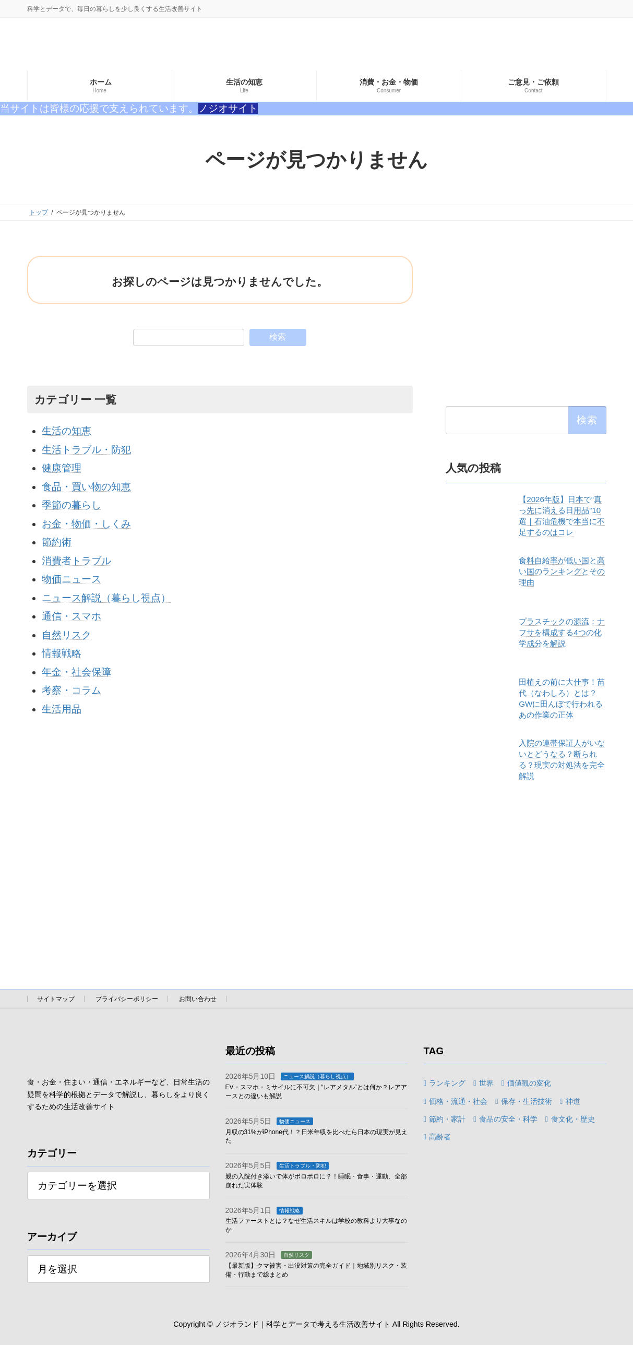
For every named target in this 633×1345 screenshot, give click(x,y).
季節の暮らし (71, 504)
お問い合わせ (198, 999)
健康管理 (61, 467)
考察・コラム (71, 690)
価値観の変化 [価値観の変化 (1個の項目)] (529, 1083)
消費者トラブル (76, 560)
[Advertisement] (526, 321)
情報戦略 (61, 653)
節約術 (56, 542)
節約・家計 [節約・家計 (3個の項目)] (447, 1119)
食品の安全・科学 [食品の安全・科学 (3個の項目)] (508, 1119)
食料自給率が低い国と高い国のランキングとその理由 (562, 571)
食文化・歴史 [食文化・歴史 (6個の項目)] (573, 1119)
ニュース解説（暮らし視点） (106, 597)
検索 (277, 336)
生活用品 (61, 709)
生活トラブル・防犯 (86, 449)
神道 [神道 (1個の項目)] (573, 1101)
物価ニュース (71, 579)
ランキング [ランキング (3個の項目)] (447, 1083)
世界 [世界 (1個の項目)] (486, 1083)
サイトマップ (56, 999)
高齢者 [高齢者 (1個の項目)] (440, 1137)
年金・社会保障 (76, 671)
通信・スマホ (71, 616)
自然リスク (66, 634)
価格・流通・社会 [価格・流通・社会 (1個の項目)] (458, 1101)
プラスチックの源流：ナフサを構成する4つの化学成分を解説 (562, 632)
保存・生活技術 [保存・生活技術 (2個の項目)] (526, 1101)
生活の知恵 (66, 430)
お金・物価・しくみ (86, 523)
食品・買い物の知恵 (86, 486)
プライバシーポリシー (126, 999)
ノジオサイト (228, 108)
